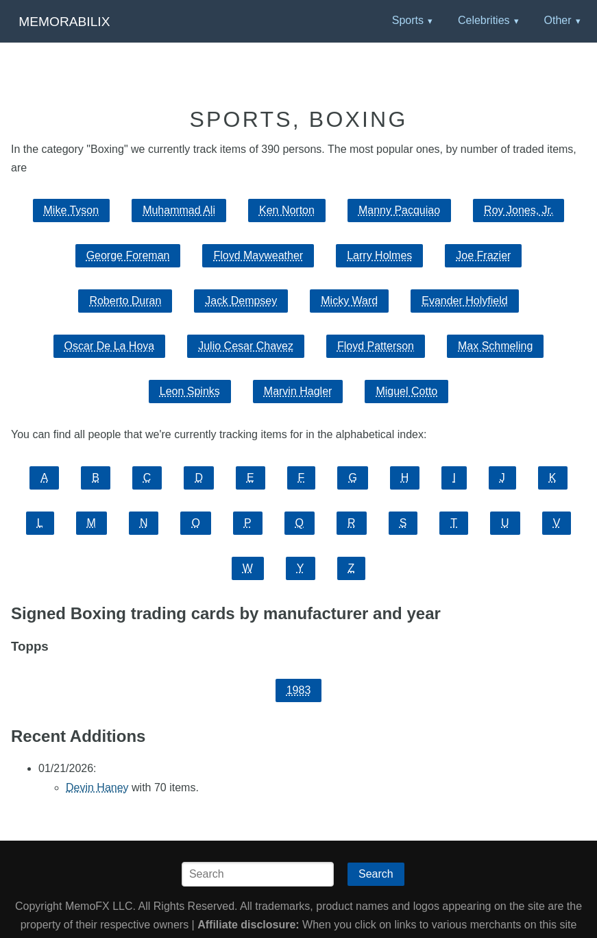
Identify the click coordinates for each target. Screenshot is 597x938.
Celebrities (484, 20)
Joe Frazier (483, 255)
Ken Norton (287, 210)
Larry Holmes (379, 255)
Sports (408, 20)
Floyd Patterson (375, 346)
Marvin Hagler (298, 391)
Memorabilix (64, 21)
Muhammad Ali (179, 210)
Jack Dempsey (241, 300)
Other (557, 20)
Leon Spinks (190, 391)
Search (375, 874)
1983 (299, 690)
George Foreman (128, 255)
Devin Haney (97, 787)
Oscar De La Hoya (109, 346)
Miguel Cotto (406, 391)
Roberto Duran (125, 300)
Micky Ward (349, 300)
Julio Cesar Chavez (245, 346)
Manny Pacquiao (399, 210)
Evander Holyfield (464, 300)
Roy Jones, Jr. (518, 210)
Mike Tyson (71, 210)
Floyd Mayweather (258, 255)
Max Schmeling (495, 346)
